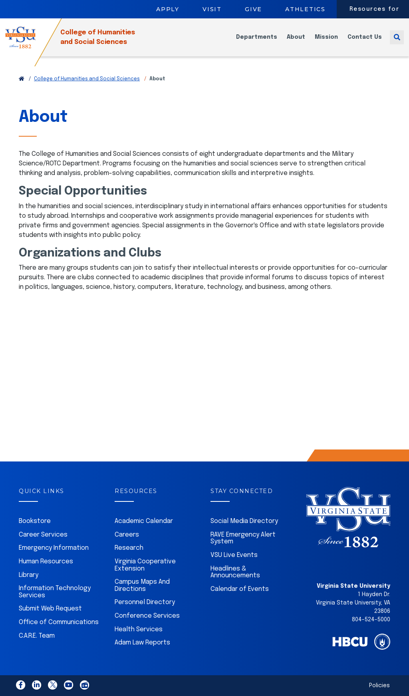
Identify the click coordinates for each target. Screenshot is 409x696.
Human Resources (46, 561)
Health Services (139, 629)
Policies (379, 685)
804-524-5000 (371, 619)
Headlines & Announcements (235, 572)
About (296, 42)
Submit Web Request (50, 608)
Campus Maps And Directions (142, 586)
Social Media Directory (244, 521)
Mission (326, 42)
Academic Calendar (144, 521)
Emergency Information (54, 548)
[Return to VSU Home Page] (21, 79)
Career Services (43, 534)
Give (253, 9)
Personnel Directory (145, 602)
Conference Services (147, 615)
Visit (212, 9)
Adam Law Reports (142, 642)
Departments (256, 42)
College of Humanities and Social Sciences (87, 79)
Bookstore (35, 521)
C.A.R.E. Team (37, 635)
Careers (127, 534)
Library (28, 575)
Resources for (374, 9)
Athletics (305, 9)
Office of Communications (59, 622)
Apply (167, 9)
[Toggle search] (397, 42)
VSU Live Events (234, 555)
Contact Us (364, 42)
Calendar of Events (239, 589)
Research (129, 548)
